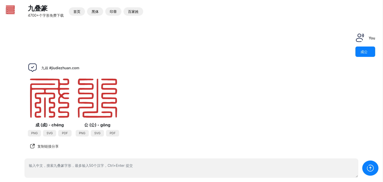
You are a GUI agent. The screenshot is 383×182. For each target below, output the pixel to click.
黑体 (95, 11)
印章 (113, 11)
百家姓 (133, 11)
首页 (76, 11)
